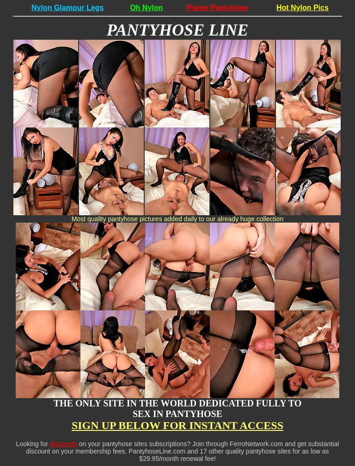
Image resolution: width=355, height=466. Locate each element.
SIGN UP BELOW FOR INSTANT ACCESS (177, 425)
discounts (63, 444)
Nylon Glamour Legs (67, 8)
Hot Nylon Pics (302, 8)
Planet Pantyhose (217, 8)
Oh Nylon (146, 8)
